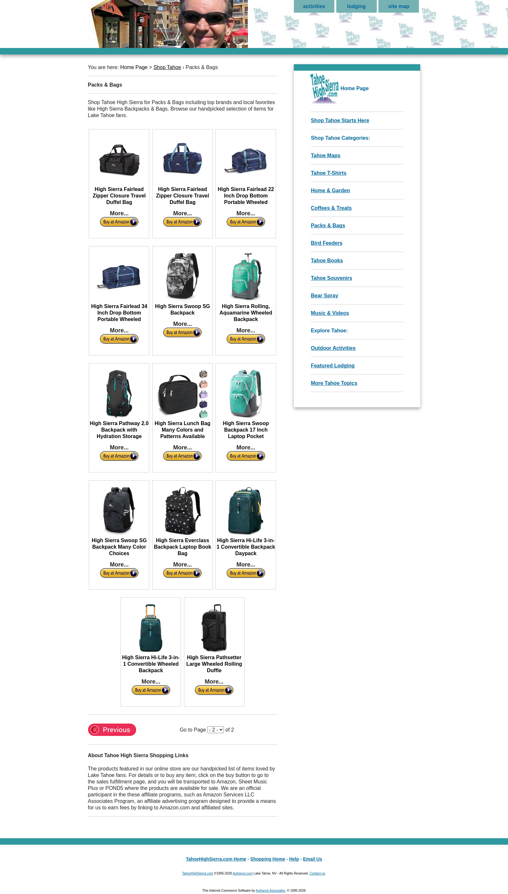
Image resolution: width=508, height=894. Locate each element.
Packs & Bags (328, 225)
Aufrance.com (243, 873)
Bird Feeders (326, 243)
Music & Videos (330, 313)
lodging (356, 6)
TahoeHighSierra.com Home (216, 859)
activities (314, 6)
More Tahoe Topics (334, 383)
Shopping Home (267, 859)
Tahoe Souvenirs (331, 278)
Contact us (317, 873)
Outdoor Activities (333, 348)
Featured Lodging (332, 365)
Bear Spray (324, 295)
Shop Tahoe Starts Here (340, 120)
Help (294, 859)
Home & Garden (330, 190)
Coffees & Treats (331, 208)
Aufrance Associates (270, 890)
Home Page (134, 67)
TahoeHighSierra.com (197, 873)
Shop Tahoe (167, 67)
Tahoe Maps (325, 155)
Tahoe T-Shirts (328, 173)
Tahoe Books (327, 260)
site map (398, 6)
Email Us (312, 859)
